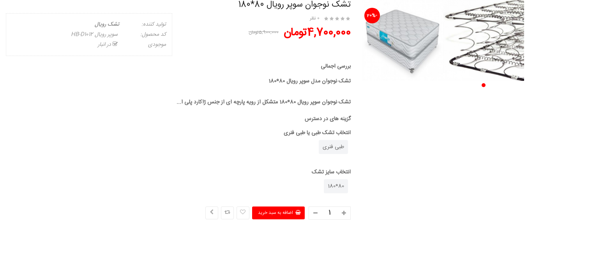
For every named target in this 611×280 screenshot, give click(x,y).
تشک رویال (107, 24)
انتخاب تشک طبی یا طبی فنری (317, 133)
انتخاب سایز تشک (331, 172)
